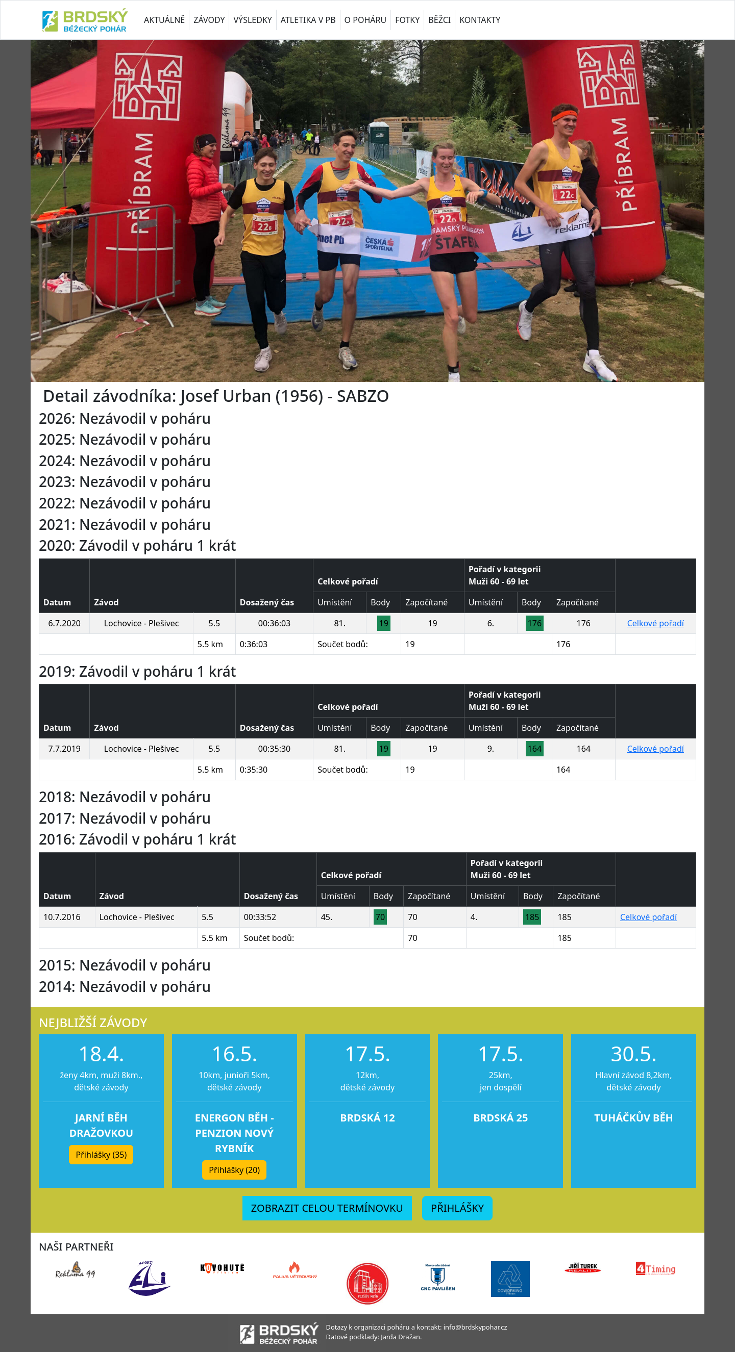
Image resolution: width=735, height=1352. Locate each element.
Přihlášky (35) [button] (101, 1154)
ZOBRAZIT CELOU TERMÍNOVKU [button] (327, 1208)
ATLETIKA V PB (308, 19)
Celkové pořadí (655, 623)
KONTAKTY (479, 19)
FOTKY (407, 19)
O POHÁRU (366, 19)
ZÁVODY (209, 19)
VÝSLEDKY (252, 19)
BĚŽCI (439, 19)
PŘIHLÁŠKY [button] (457, 1208)
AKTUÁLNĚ (164, 19)
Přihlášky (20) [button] (234, 1170)
